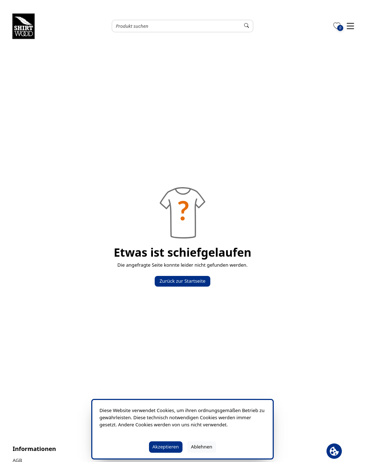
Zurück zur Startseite (182, 281)
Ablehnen (201, 446)
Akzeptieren (166, 446)
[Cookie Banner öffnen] (334, 451)
